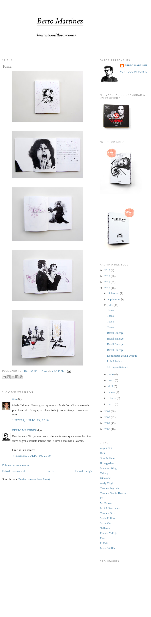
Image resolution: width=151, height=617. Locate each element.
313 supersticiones (117, 367)
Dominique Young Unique (122, 355)
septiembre (114, 299)
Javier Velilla (107, 548)
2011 (107, 282)
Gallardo (105, 528)
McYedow (106, 503)
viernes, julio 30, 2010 (31, 455)
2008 (107, 417)
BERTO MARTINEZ (24, 430)
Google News (107, 458)
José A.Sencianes (110, 508)
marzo (111, 392)
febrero (112, 398)
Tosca (110, 310)
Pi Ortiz (104, 543)
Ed (101, 498)
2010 (107, 288)
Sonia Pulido (107, 518)
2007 (107, 423)
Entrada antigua (84, 471)
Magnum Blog (108, 468)
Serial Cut (105, 523)
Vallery (104, 473)
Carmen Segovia (109, 488)
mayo (111, 380)
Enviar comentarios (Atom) (34, 479)
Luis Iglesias (114, 361)
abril (111, 386)
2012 (107, 276)
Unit (102, 453)
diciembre (114, 293)
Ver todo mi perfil (133, 72)
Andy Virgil (106, 483)
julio (111, 305)
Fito (14, 399)
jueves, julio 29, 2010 (30, 420)
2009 (107, 411)
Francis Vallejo (108, 533)
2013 (107, 270)
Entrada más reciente (14, 471)
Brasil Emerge (115, 332)
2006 (107, 429)
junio (111, 374)
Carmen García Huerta (113, 493)
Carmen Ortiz (107, 513)
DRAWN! (105, 478)
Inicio (50, 471)
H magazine (107, 463)
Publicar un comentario (15, 465)
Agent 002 (106, 448)
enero (111, 404)
